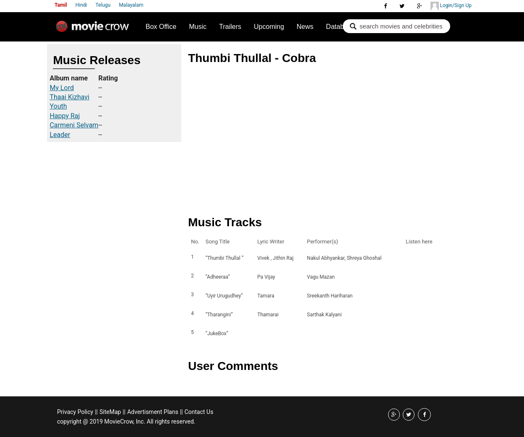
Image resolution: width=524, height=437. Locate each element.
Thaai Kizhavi (69, 97)
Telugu (103, 5)
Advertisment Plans (152, 412)
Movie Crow (94, 30)
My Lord (62, 88)
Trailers (230, 26)
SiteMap (110, 412)
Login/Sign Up (451, 6)
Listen (414, 258)
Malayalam (131, 5)
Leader (60, 135)
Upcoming (269, 26)
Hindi (81, 5)
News (305, 26)
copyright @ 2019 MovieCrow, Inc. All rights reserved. (126, 421)
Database (340, 26)
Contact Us (199, 412)
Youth (58, 106)
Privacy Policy (75, 412)
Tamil (61, 5)
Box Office (161, 26)
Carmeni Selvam (74, 125)
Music (198, 26)
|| (96, 412)
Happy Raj (65, 116)
